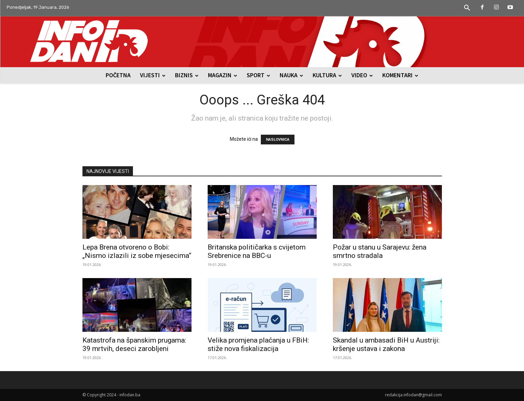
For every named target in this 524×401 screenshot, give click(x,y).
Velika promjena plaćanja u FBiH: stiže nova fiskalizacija (258, 344)
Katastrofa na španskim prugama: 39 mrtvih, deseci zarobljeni (134, 344)
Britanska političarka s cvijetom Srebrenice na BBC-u (257, 251)
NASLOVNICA (277, 139)
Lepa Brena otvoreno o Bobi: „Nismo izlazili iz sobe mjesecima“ (136, 251)
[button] (467, 8)
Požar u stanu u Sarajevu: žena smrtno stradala (379, 251)
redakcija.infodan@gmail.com (413, 395)
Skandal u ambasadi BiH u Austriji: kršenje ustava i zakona (386, 344)
